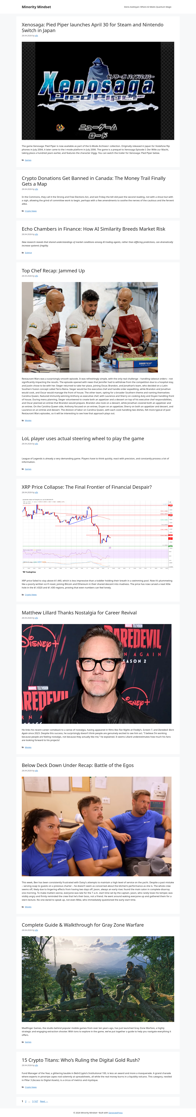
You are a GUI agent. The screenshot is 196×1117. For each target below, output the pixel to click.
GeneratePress (116, 1112)
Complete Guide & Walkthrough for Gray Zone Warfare (83, 925)
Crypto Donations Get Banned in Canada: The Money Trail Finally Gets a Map (94, 181)
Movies (28, 420)
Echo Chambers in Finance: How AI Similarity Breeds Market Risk (93, 229)
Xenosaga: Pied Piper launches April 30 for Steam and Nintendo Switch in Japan (92, 27)
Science (28, 252)
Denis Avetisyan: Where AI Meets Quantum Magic (147, 6)
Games (28, 160)
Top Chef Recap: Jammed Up (53, 270)
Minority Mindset (36, 6)
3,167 (35, 1101)
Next (44, 1101)
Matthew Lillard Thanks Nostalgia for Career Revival (79, 612)
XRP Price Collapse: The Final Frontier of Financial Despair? (87, 487)
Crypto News (31, 211)
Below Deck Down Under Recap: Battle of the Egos (78, 765)
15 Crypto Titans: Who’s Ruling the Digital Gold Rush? (81, 1060)
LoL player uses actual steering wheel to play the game (83, 438)
